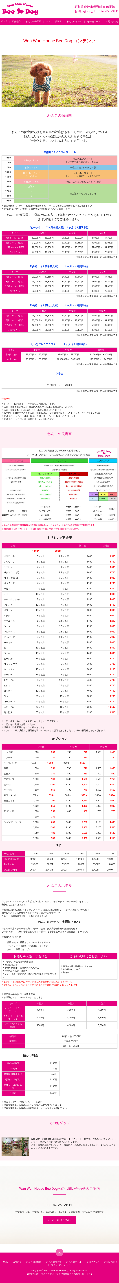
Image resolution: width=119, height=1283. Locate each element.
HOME (3, 21)
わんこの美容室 (54, 21)
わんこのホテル (74, 21)
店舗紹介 (16, 21)
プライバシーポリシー (62, 1265)
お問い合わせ (112, 21)
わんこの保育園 (33, 21)
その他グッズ (93, 21)
